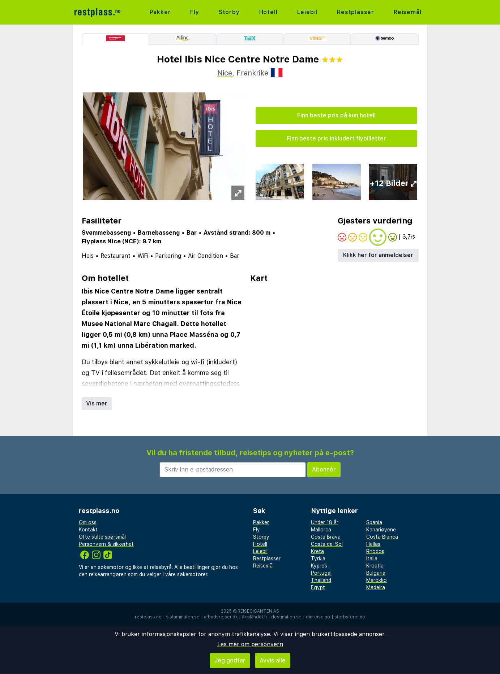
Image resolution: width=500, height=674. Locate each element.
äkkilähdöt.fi (254, 616)
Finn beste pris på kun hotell (336, 115)
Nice (224, 73)
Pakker (160, 12)
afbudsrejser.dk (221, 616)
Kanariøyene (381, 529)
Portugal (321, 573)
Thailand (321, 580)
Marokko (376, 580)
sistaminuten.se (183, 616)
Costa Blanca (382, 537)
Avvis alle (273, 660)
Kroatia (375, 566)
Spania (374, 522)
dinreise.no (318, 616)
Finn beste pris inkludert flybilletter (336, 138)
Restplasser (355, 12)
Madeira (375, 587)
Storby (229, 12)
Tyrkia (318, 558)
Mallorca (321, 529)
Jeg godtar (229, 660)
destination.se (286, 616)
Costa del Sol (327, 544)
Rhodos (375, 551)
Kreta (317, 551)
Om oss (88, 522)
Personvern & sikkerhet (106, 544)
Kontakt (88, 529)
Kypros (319, 566)
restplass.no (148, 616)
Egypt (318, 587)
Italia (371, 558)
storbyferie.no (349, 616)
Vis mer (96, 403)
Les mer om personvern (250, 644)
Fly (194, 12)
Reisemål (407, 12)
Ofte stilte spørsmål (102, 537)
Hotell (268, 12)
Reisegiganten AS (258, 611)
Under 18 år (324, 522)
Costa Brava (326, 537)
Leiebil (307, 12)
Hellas (373, 544)
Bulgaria (375, 573)
